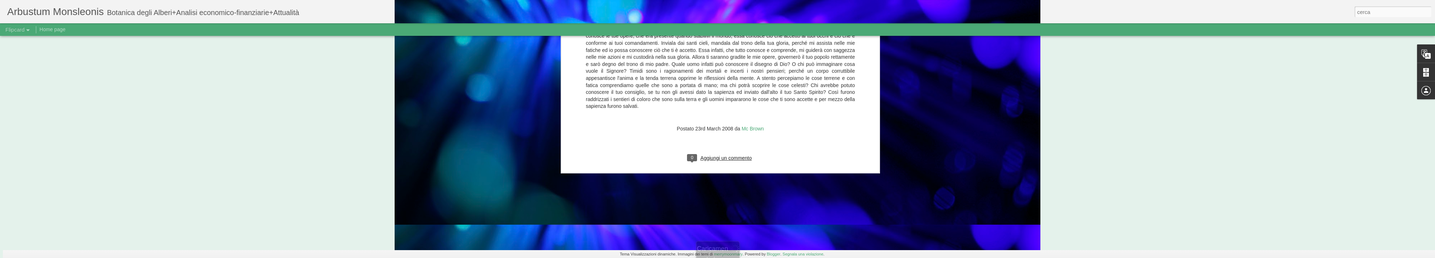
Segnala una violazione (802, 254)
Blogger (773, 254)
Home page (52, 29)
